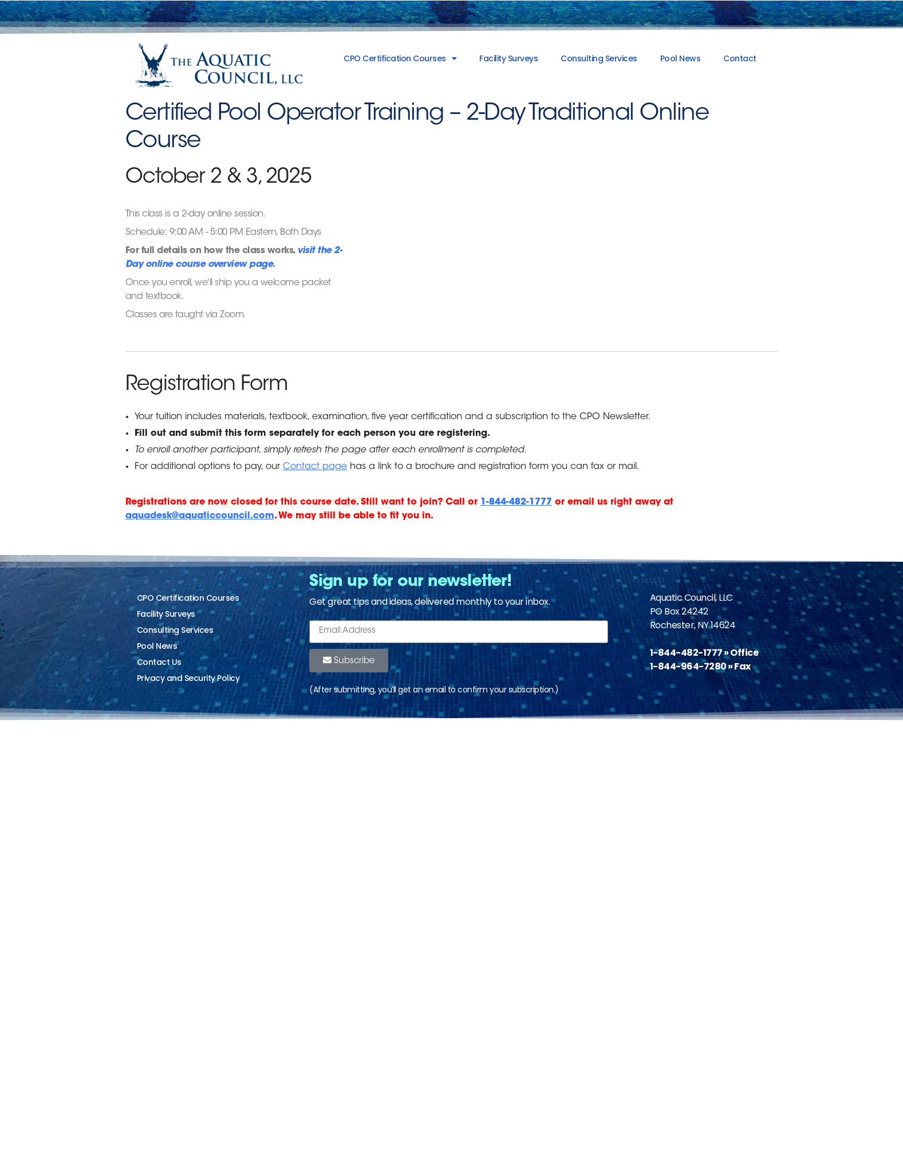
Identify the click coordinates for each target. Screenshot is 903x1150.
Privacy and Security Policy (188, 678)
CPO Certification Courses (400, 58)
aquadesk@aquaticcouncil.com (199, 516)
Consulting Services (599, 58)
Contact (739, 58)
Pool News (680, 58)
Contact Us (159, 662)
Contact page (315, 466)
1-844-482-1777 (516, 502)
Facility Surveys (508, 58)
